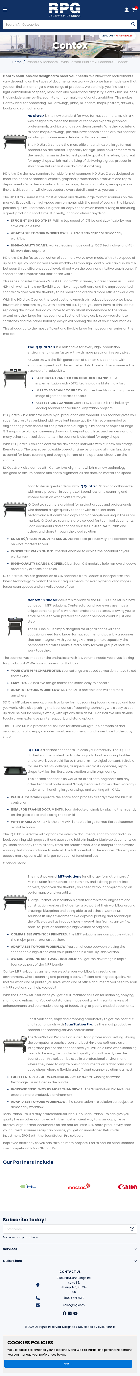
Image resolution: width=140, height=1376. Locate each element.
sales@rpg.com (74, 1305)
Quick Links (12, 1261)
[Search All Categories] (70, 24)
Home (17, 62)
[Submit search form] (133, 24)
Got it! (68, 1363)
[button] (117, 36)
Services (10, 1249)
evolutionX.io (107, 1327)
